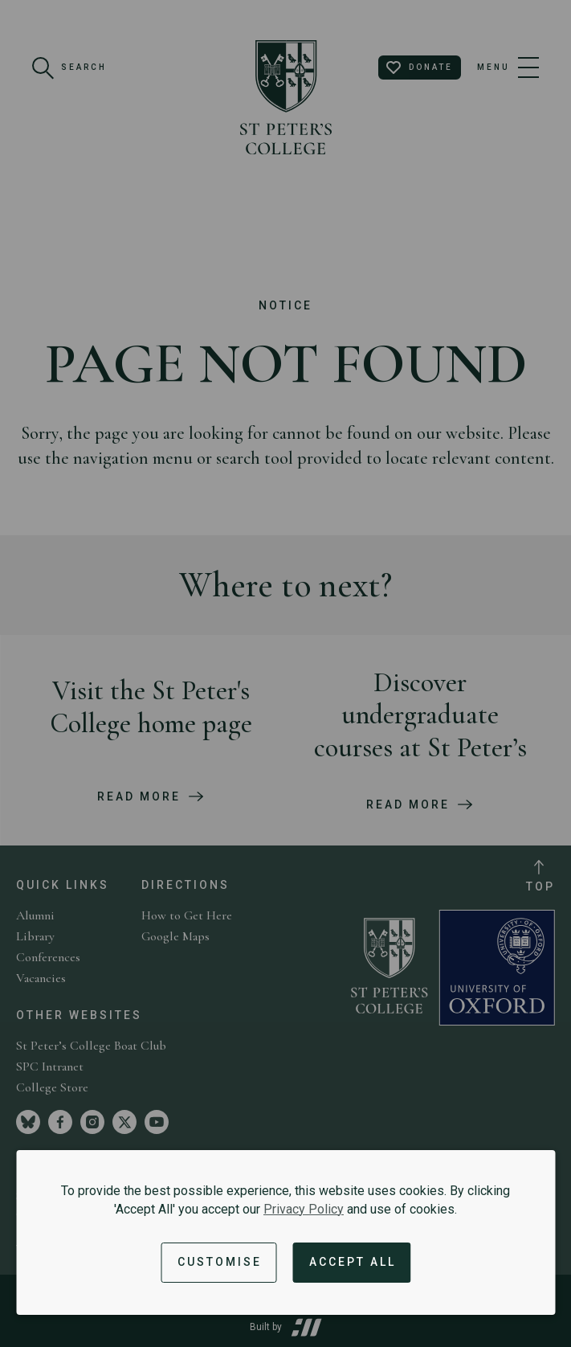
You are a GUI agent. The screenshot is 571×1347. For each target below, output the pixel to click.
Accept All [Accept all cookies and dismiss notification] (352, 1261)
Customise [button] (219, 1261)
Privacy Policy (303, 1209)
